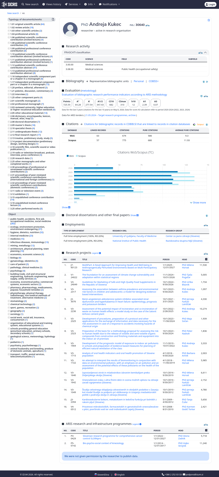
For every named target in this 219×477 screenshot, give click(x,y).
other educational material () (31, 112)
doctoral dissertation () (27, 121)
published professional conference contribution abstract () (30, 72)
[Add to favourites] (208, 20)
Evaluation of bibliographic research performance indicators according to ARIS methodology (114, 94)
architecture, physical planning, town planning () (29, 249)
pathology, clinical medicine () (26, 267)
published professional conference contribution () (30, 49)
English (119, 469)
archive (132, 115)
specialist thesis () (25, 128)
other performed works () (29, 208)
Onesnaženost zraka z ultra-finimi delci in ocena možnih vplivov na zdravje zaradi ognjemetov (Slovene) (117, 377)
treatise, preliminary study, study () (34, 138)
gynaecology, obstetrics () (24, 260)
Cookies (24, 473)
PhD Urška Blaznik (187, 282)
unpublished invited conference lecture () (29, 204)
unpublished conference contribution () (32, 198)
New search (30, 4)
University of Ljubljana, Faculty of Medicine (134, 236)
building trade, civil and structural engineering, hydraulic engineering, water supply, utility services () (32, 276)
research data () (24, 158)
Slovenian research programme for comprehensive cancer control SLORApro (113, 432)
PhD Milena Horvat (188, 266)
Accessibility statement (41, 473)
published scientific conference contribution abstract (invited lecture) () (31, 55)
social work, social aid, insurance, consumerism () (27, 318)
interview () (21, 94)
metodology (88, 90)
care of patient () (19, 264)
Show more (198, 202)
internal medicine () (21, 235)
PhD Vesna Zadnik (183, 432)
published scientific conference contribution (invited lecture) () (28, 38)
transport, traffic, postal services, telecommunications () (27, 355)
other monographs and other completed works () (27, 162)
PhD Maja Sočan (187, 318)
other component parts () (28, 97)
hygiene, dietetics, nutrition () (26, 232)
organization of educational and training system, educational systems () (31, 324)
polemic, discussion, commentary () (34, 90)
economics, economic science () (27, 254)
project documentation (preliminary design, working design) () (31, 142)
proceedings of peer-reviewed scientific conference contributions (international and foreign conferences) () (32, 177)
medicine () (17, 238)
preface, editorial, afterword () (31, 87)
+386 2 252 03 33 (172, 469)
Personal (139, 81)
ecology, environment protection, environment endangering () (27, 228)
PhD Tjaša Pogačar (187, 275)
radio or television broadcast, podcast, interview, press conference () (32, 153)
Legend (96, 253)
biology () (15, 257)
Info (88, 4)
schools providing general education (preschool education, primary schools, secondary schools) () (30, 331)
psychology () (17, 270)
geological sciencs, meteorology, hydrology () (32, 337)
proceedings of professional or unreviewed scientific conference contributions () (28, 169)
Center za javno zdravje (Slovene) (182, 236)
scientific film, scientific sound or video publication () (32, 148)
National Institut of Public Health (129, 240)
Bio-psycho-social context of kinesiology (104, 438)
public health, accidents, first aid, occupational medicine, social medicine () (30, 221)
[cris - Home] (9, 4)
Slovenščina (101, 469)
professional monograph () (29, 103)
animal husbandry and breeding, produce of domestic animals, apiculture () (31, 349)
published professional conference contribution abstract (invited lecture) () (31, 60)
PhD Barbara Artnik (188, 351)
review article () (24, 27)
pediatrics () (17, 342)
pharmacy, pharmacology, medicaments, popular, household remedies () (31, 288)
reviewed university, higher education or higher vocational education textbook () (32, 108)
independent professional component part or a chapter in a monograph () (32, 83)
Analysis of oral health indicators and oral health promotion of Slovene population (119, 351)
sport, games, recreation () (24, 307)
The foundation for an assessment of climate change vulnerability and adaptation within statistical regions (119, 275)
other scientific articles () (28, 30)
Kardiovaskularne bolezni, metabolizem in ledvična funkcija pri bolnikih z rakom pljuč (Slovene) (120, 396)
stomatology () (18, 301)
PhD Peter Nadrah (187, 330)
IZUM (25, 469)
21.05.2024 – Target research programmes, (106, 115)
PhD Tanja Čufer (187, 396)
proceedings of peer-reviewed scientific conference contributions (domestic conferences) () (28, 185)
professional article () (26, 34)
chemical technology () (22, 304)
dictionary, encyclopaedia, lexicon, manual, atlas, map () (30, 117)
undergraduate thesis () (28, 131)
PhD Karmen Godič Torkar (188, 403)
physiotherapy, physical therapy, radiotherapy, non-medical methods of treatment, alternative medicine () (30, 295)
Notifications (108, 4)
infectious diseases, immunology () (29, 242)
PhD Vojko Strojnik (183, 439)
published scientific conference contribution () (28, 44)
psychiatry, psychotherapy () (25, 345)
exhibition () (22, 194)
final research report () (28, 134)
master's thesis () (25, 125)
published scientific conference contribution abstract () (28, 66)
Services (71, 4)
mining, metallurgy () (22, 245)
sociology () (16, 314)
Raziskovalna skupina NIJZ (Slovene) (184, 240)
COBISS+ (154, 81)
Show (66, 207)
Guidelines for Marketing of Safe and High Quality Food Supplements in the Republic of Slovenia (120, 282)
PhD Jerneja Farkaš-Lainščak (188, 300)
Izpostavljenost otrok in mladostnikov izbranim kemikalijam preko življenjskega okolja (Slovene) (117, 370)
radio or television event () (29, 190)
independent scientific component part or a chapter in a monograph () (33, 77)
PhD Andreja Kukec (188, 289)
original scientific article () (29, 24)
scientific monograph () (27, 100)
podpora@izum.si (193, 469)
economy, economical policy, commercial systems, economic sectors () (31, 283)
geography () (17, 310)
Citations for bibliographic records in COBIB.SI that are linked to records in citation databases (137, 124)
